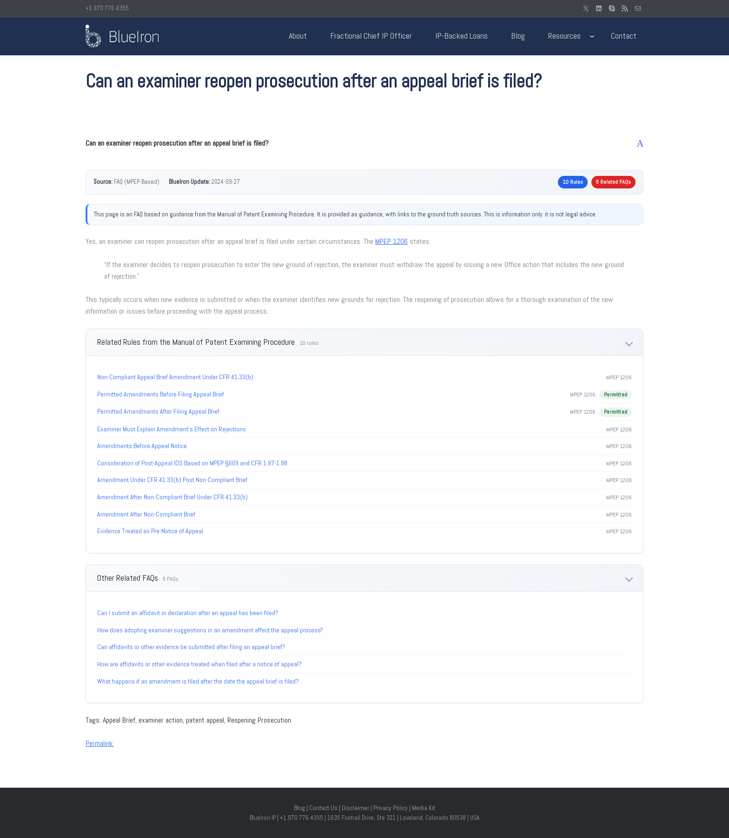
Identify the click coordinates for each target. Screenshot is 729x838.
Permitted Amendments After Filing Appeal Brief (158, 411)
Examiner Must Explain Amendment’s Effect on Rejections (171, 429)
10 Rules (573, 182)
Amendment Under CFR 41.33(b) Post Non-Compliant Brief (172, 480)
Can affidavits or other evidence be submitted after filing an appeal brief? (191, 647)
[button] (364, 143)
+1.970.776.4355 (107, 8)
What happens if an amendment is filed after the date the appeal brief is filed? (198, 681)
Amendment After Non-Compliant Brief (146, 514)
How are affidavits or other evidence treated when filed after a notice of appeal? (199, 664)
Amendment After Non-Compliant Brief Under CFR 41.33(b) (172, 497)
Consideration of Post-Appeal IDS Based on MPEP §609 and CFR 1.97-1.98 (192, 463)
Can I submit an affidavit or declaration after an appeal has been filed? (187, 613)
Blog (299, 808)
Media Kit (423, 808)
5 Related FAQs (613, 182)
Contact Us (323, 808)
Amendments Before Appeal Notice (142, 446)
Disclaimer (355, 808)
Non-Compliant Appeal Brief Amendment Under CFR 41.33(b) (175, 377)
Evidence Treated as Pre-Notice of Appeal (150, 531)
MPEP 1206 (391, 241)
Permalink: (100, 743)
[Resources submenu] (592, 36)
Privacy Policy (390, 808)
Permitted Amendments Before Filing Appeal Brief (160, 394)
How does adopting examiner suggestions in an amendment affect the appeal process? (210, 630)
